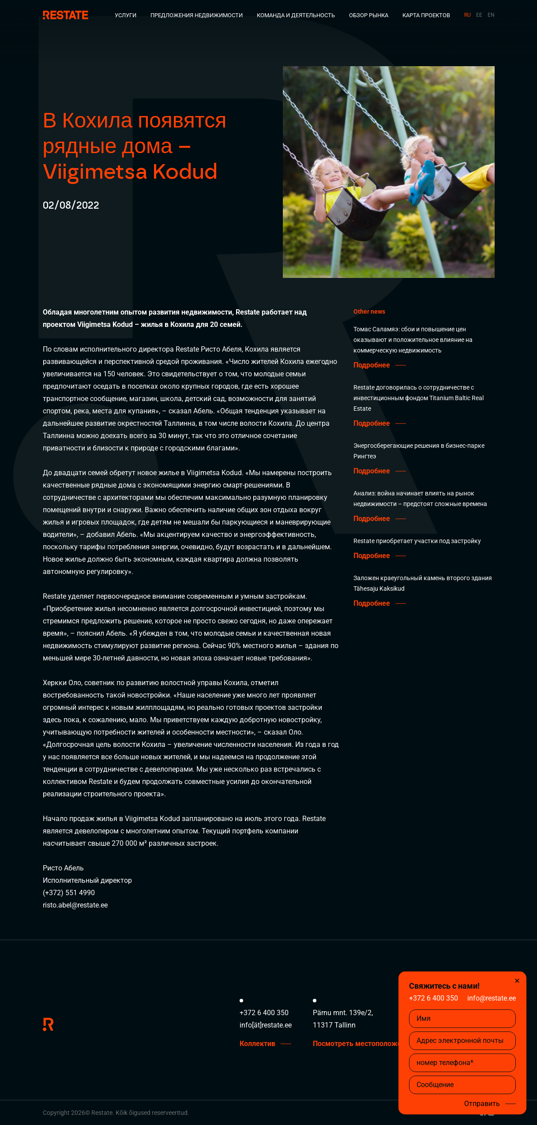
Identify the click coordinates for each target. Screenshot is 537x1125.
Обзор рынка (368, 15)
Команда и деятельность (296, 15)
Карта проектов (426, 15)
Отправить (482, 1103)
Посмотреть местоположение (363, 1043)
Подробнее (371, 365)
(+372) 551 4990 (69, 893)
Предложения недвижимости (196, 15)
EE (479, 15)
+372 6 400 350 (433, 998)
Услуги (125, 15)
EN (491, 15)
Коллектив (257, 1043)
